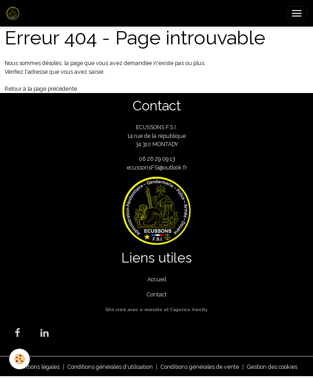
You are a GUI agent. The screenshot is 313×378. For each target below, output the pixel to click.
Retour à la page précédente (41, 88)
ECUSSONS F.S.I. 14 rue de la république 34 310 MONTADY (157, 136)
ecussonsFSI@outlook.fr (157, 167)
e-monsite (151, 309)
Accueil (156, 279)
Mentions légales (38, 366)
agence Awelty (190, 309)
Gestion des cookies (272, 366)
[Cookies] (19, 359)
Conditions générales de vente (200, 366)
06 (143, 158)
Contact (157, 294)
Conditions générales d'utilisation (110, 366)
